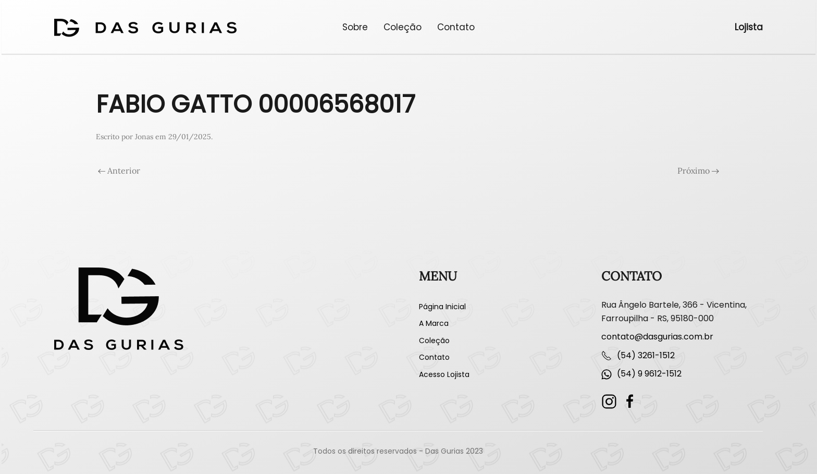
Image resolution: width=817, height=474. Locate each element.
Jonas (144, 136)
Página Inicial (442, 306)
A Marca (434, 323)
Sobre (355, 27)
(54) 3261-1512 (646, 355)
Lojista (749, 27)
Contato (456, 27)
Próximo (698, 170)
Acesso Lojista (444, 374)
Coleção (402, 27)
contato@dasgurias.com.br (657, 337)
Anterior (119, 170)
